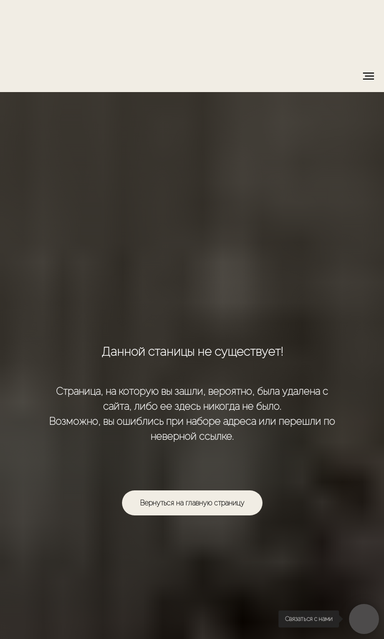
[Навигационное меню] (368, 76)
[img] (192, 29)
